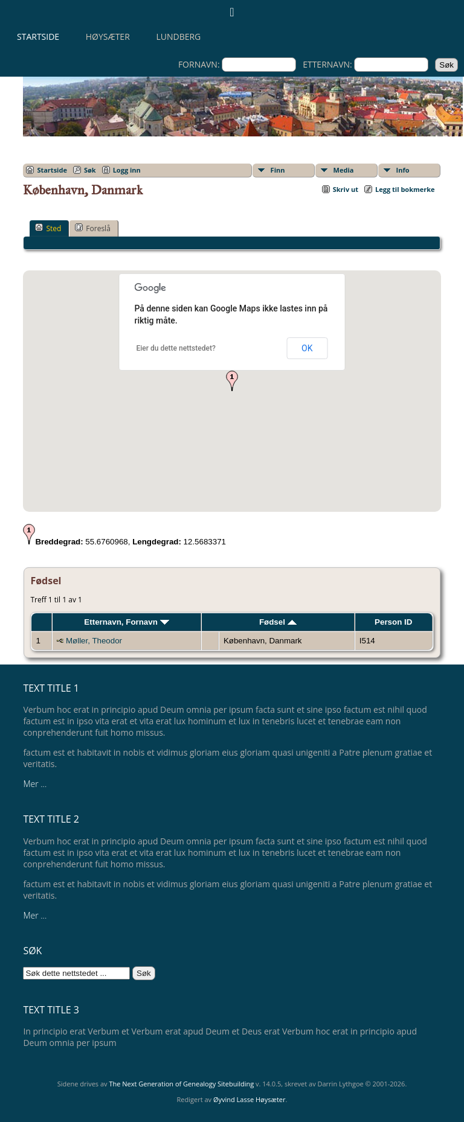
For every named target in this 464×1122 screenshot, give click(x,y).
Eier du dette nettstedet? (176, 348)
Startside (38, 36)
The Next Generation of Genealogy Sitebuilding (181, 1083)
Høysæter (108, 36)
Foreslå (92, 228)
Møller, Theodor (94, 640)
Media (344, 169)
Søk (90, 169)
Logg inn (127, 169)
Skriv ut (345, 189)
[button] (232, 381)
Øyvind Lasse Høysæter (249, 1099)
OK (306, 348)
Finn (278, 169)
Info (403, 169)
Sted (48, 228)
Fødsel (278, 621)
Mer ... (35, 783)
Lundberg (178, 36)
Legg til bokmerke (405, 189)
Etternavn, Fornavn (126, 621)
